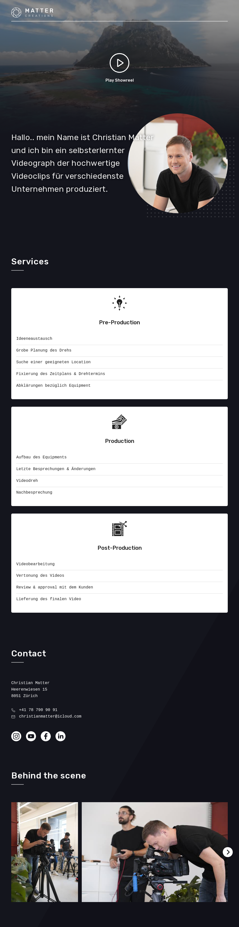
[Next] (228, 852)
